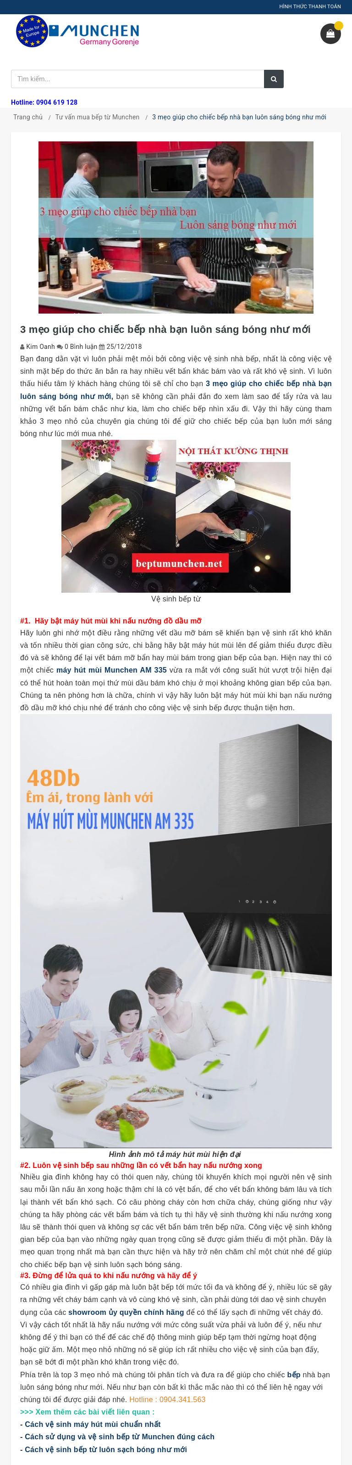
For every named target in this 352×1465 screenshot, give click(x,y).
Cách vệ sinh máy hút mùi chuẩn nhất (92, 1424)
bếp (293, 1375)
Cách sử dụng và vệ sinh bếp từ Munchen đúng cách (119, 1437)
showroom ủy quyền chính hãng (126, 1312)
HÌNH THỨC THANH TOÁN (310, 7)
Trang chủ (28, 117)
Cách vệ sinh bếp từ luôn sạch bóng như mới (106, 1450)
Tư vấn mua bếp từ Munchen (97, 117)
